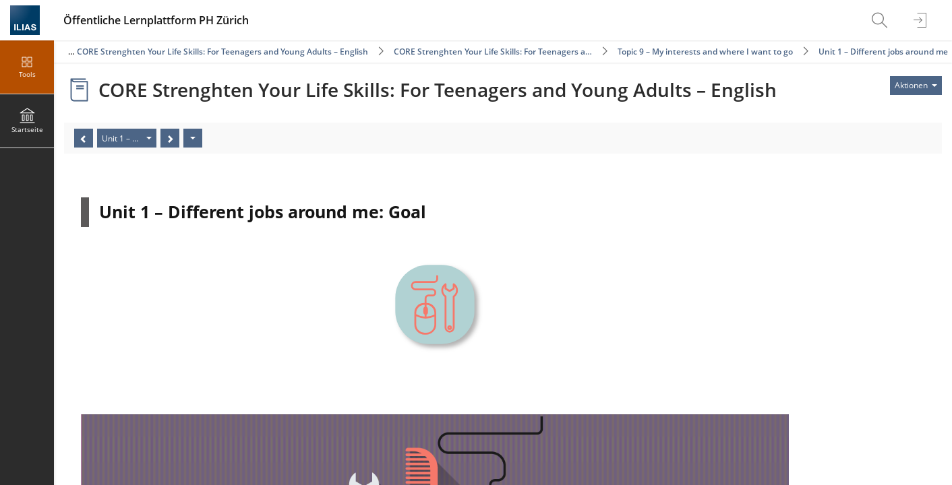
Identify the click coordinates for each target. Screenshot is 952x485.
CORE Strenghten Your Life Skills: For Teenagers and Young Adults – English (222, 51)
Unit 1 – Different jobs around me (883, 51)
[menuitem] (881, 20)
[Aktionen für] (916, 85)
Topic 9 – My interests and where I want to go (705, 51)
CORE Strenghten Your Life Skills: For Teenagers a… (493, 51)
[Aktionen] (192, 138)
